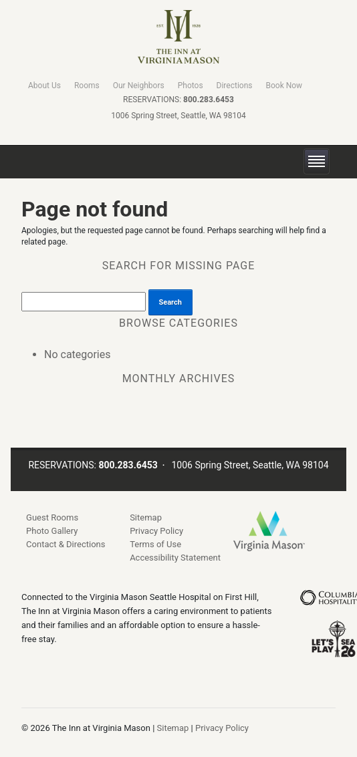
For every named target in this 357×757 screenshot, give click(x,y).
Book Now (283, 85)
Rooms (87, 85)
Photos (190, 85)
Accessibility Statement (175, 558)
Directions (235, 85)
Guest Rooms (52, 517)
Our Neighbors (138, 85)
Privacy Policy (156, 531)
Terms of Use (155, 544)
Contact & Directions (65, 544)
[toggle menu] (317, 162)
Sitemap (146, 517)
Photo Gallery (52, 531)
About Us (44, 85)
